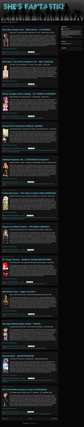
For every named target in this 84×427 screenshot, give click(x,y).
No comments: (23, 52)
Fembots (24, 380)
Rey (32, 86)
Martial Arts (27, 348)
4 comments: (22, 249)
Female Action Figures (24, 53)
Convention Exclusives (16, 150)
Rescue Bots (41, 380)
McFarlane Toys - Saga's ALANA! (18, 291)
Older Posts (54, 418)
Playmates (32, 348)
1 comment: (22, 215)
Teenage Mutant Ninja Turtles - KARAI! (21, 324)
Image (32, 316)
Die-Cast (10, 53)
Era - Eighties (24, 217)
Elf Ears (19, 217)
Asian (14, 348)
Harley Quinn (51, 150)
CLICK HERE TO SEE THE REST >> (9, 48)
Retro (12, 218)
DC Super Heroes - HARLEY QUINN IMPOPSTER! (26, 259)
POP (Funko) (32, 283)
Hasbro (25, 86)
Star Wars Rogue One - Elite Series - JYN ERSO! (26, 29)
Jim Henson (49, 217)
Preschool (37, 380)
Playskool (32, 380)
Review (33, 53)
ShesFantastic (66, 29)
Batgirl (9, 283)
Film (31, 53)
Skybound (49, 316)
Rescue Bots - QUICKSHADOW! (18, 356)
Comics (16, 283)
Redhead (37, 283)
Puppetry (4, 218)
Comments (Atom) (32, 423)
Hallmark (33, 183)
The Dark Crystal (20, 218)
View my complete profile (67, 37)
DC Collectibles (25, 413)
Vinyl (19, 151)
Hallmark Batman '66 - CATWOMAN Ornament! (25, 159)
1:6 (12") (7, 86)
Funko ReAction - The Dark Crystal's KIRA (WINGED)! (29, 193)
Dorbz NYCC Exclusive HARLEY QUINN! (22, 126)
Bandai (13, 118)
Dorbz (23, 150)
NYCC (6, 151)
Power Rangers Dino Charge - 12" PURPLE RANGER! (29, 94)
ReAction (8, 218)
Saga (46, 316)
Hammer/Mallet (45, 150)
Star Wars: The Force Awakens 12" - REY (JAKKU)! (27, 62)
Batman (10, 150)
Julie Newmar (39, 183)
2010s (7, 53)
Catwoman (19, 183)
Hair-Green (28, 316)
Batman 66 (14, 183)
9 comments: (22, 411)
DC (19, 283)
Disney (14, 53)
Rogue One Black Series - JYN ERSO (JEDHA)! (25, 227)
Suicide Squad (14, 151)
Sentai (37, 118)
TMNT (44, 348)
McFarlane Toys (37, 316)
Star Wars (38, 53)
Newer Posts (5, 418)
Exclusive (18, 53)
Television (41, 118)
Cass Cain (24, 338)
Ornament (52, 183)
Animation (10, 348)
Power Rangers (28, 118)
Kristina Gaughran (45, 183)
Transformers (5, 381)
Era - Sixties (24, 183)
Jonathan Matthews (43, 413)
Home (29, 418)
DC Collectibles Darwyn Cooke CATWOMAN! (24, 389)
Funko (40, 150)
